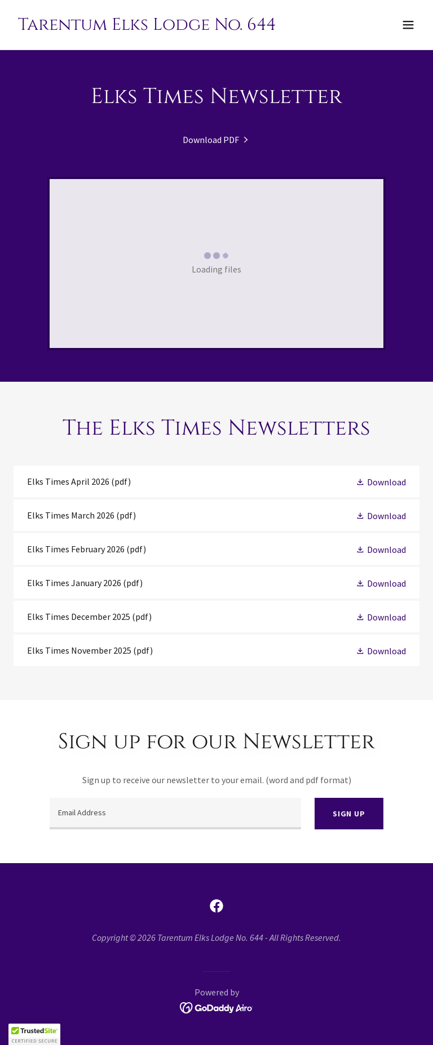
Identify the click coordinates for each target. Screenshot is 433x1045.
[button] (408, 25)
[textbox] (175, 813)
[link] (147, 26)
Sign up (349, 814)
